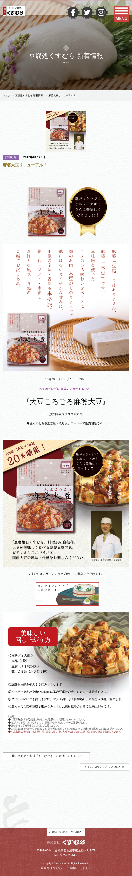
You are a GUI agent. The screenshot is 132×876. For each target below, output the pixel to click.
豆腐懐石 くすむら (79, 868)
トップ (6, 95)
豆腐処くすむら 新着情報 (29, 95)
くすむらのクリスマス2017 (102, 766)
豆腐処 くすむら (51, 868)
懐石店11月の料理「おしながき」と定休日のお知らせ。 (48, 756)
